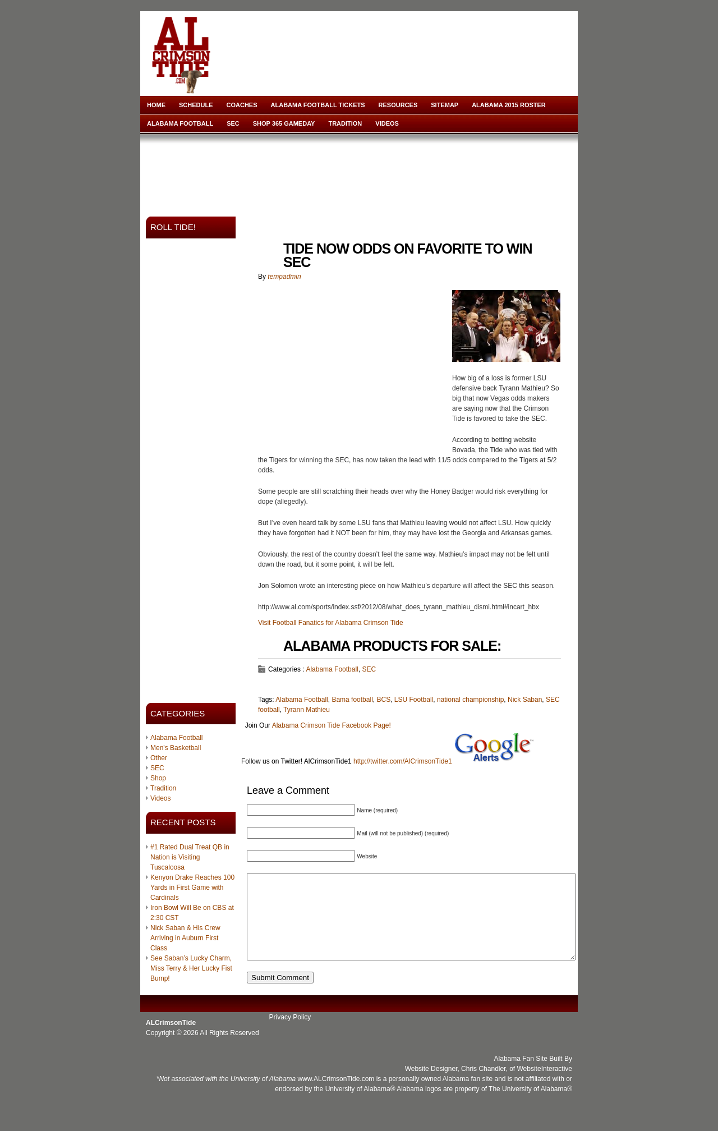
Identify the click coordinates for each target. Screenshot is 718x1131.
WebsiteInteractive (545, 1085)
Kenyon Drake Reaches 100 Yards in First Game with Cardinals (192, 887)
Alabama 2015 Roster (509, 105)
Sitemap (444, 105)
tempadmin (284, 277)
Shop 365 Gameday (284, 123)
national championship (470, 700)
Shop (158, 778)
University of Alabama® (360, 1106)
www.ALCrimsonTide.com (335, 1096)
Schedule (196, 105)
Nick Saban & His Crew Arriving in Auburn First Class (185, 938)
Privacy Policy (290, 1034)
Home (156, 105)
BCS (383, 700)
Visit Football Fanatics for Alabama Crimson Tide (330, 623)
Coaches (242, 105)
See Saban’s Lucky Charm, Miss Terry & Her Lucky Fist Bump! (191, 968)
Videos (387, 123)
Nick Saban (525, 700)
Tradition (345, 123)
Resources (398, 105)
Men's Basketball (175, 748)
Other (158, 758)
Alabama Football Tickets (318, 105)
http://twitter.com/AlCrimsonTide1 (402, 761)
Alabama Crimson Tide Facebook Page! (331, 725)
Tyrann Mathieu (306, 710)
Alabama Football (180, 123)
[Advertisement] (361, 171)
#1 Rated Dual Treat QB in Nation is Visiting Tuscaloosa (189, 857)
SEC (233, 123)
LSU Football (413, 700)
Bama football (352, 700)
